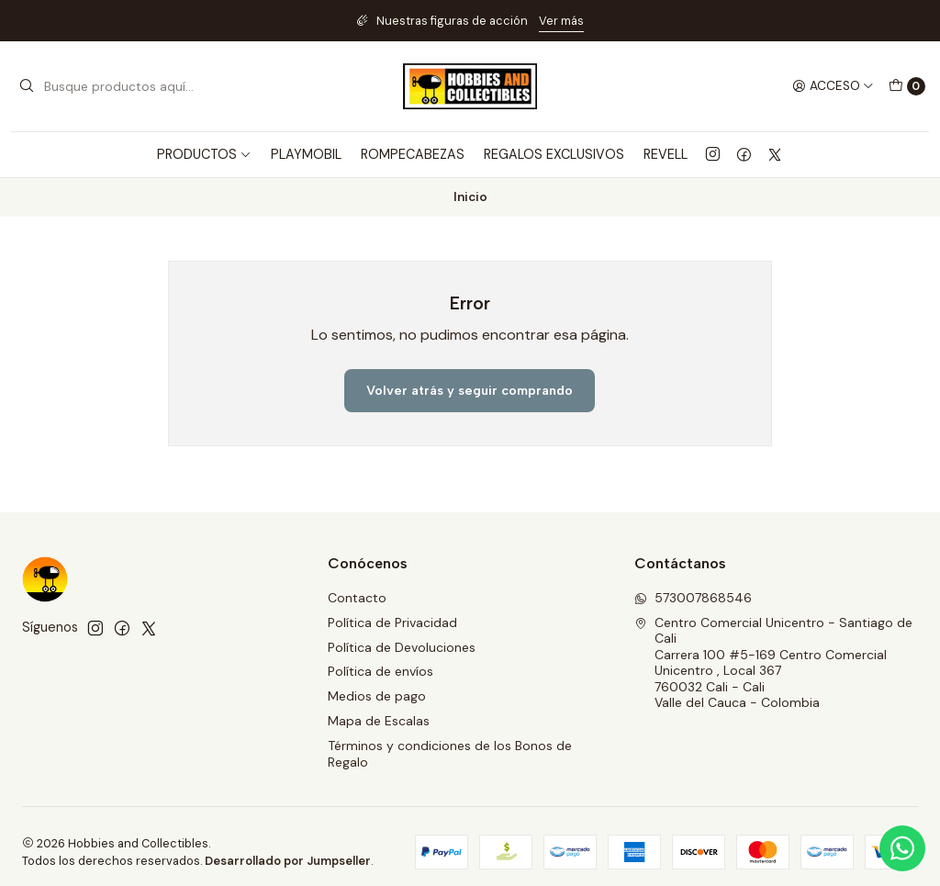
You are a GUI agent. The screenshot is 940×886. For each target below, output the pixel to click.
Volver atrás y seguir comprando (469, 390)
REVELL (665, 154)
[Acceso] (833, 86)
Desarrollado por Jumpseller (288, 861)
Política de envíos (380, 671)
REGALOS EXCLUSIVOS (554, 154)
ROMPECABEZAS (412, 154)
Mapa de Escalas (379, 720)
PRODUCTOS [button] (204, 154)
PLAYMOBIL (306, 154)
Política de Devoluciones (402, 647)
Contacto (357, 597)
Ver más (561, 20)
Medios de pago (377, 696)
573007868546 (693, 597)
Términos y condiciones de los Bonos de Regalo (450, 753)
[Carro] (907, 86)
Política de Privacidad (392, 622)
